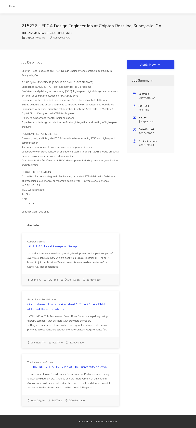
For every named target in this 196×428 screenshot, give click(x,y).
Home (12, 6)
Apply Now (150, 65)
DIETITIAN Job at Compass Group (52, 246)
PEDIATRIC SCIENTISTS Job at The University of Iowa (67, 367)
